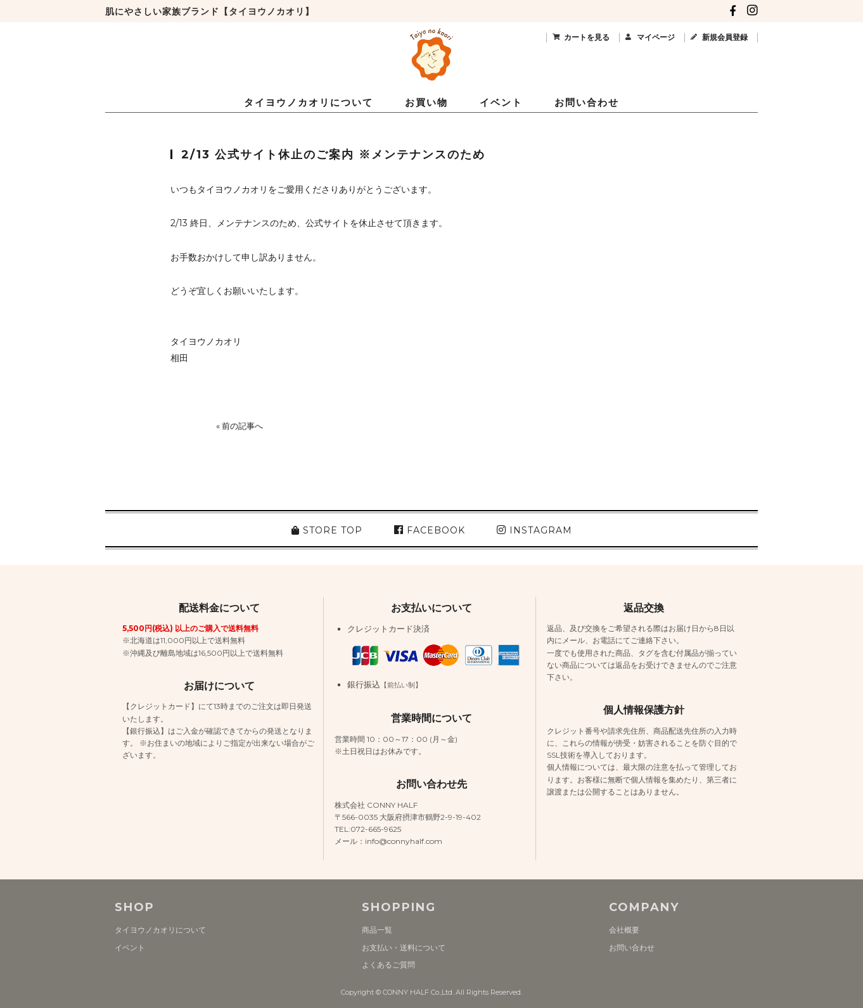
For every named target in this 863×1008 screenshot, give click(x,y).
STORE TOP (326, 530)
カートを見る (587, 37)
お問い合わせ (586, 102)
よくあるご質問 (388, 964)
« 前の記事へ (239, 426)
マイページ (656, 37)
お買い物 (426, 102)
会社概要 (624, 930)
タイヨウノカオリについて (308, 102)
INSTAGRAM (534, 530)
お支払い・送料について (403, 947)
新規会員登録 (725, 37)
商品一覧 (377, 930)
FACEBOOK (429, 530)
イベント (501, 102)
